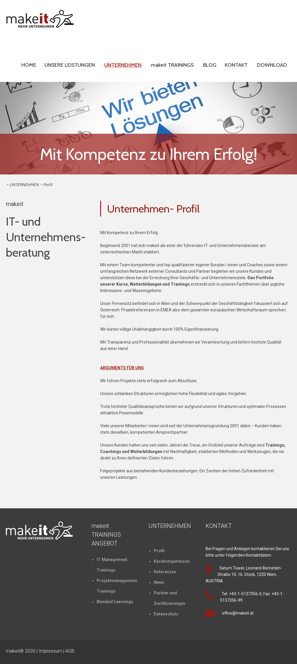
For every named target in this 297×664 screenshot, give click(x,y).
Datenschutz (166, 614)
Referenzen (165, 571)
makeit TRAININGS (172, 65)
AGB (69, 651)
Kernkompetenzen (172, 561)
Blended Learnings (115, 601)
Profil (47, 184)
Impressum (50, 651)
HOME (28, 65)
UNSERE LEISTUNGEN (70, 65)
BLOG (209, 65)
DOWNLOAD (272, 65)
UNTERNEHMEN (122, 65)
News (159, 582)
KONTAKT (236, 65)
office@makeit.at (238, 613)
